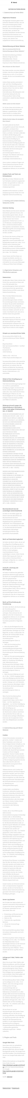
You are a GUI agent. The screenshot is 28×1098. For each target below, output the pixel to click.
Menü (14, 2)
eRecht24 (9, 1077)
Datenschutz (7, 1088)
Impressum (15, 1088)
